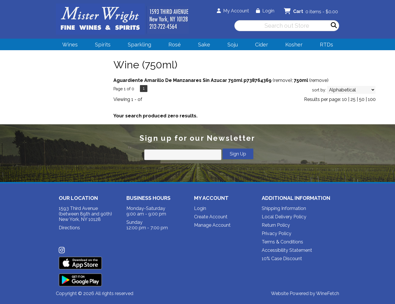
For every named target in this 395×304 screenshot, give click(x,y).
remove (282, 80)
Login (265, 11)
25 (353, 99)
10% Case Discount (282, 258)
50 (361, 99)
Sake (204, 45)
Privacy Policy (276, 233)
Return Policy (276, 225)
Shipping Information (284, 208)
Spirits (101, 45)
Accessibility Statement (287, 250)
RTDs (326, 45)
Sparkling (138, 45)
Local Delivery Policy (284, 216)
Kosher (294, 45)
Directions (69, 227)
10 (344, 99)
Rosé (174, 45)
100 (372, 99)
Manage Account (212, 225)
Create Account (210, 216)
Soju (230, 45)
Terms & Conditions (282, 242)
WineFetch (327, 293)
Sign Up (238, 154)
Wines (68, 45)
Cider (259, 45)
